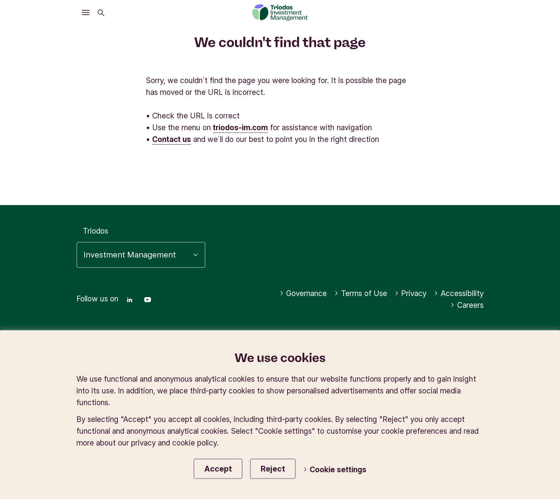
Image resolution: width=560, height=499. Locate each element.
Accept (218, 468)
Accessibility (459, 293)
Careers (467, 305)
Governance (303, 293)
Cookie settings (335, 469)
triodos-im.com (240, 127)
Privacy (411, 293)
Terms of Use (360, 293)
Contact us (171, 139)
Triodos (95, 230)
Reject (273, 468)
